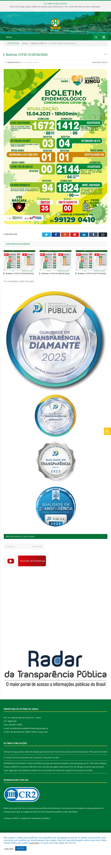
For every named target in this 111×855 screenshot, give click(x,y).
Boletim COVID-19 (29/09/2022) (20, 285)
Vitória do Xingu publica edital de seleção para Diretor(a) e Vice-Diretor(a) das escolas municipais (55, 6)
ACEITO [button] (20, 848)
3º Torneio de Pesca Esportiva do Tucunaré (22, 769)
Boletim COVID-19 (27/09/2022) (92, 285)
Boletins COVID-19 (99, 74)
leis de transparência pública (49, 824)
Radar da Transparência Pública (36, 830)
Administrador (13, 74)
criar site (21, 820)
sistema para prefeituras (39, 820)
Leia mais (34, 842)
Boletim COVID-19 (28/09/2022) (56, 285)
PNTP (15, 830)
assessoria (71, 820)
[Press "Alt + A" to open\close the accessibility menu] (107, 431)
